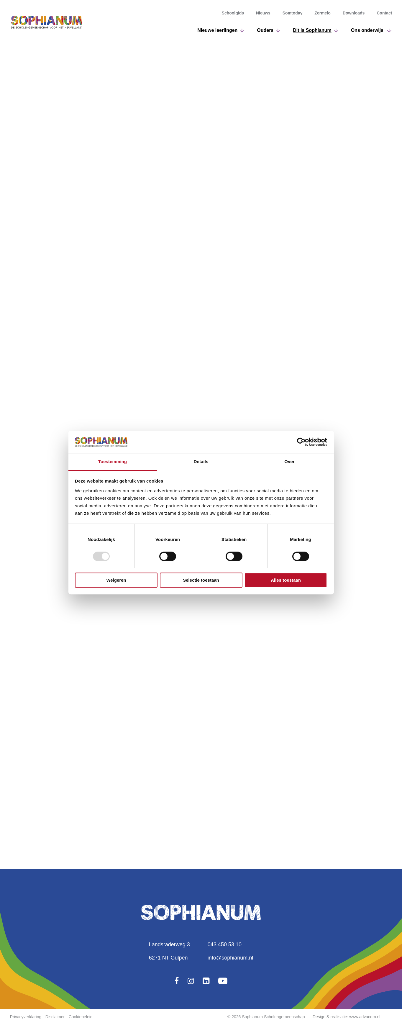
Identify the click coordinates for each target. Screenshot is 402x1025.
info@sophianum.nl (230, 958)
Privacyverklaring (26, 1016)
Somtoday (293, 13)
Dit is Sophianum (312, 30)
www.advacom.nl (364, 1016)
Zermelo (322, 13)
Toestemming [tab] (112, 461)
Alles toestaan (286, 580)
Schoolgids (233, 13)
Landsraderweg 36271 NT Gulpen (169, 951)
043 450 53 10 (225, 944)
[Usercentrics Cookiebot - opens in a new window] (301, 441)
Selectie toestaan (201, 580)
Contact (384, 13)
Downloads (354, 13)
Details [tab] (201, 461)
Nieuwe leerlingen (217, 30)
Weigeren (116, 580)
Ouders (265, 30)
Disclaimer (55, 1016)
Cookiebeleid (81, 1016)
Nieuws (263, 13)
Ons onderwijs (368, 30)
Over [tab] (289, 461)
